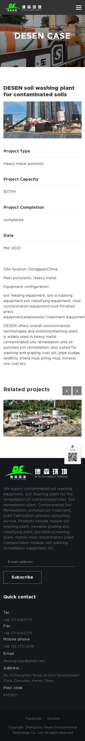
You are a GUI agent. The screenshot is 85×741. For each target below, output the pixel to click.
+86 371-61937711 (17, 620)
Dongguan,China (42, 269)
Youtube (53, 718)
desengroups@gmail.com (24, 661)
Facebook (33, 718)
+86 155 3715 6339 (18, 646)
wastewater (34, 317)
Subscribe (22, 577)
